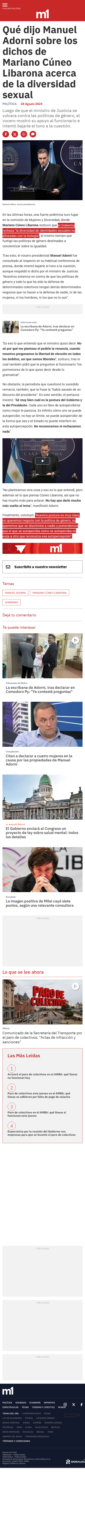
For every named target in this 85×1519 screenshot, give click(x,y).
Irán (19, 1427)
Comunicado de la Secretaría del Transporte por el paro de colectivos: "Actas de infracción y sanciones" (42, 1037)
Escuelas (28, 1431)
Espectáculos (10, 1407)
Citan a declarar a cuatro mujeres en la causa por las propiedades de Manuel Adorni (39, 760)
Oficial (5, 1028)
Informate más (29, 322)
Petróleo (7, 1427)
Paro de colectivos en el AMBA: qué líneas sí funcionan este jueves (37, 1114)
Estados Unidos (45, 1418)
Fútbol (29, 1418)
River (47, 1413)
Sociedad (20, 1402)
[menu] (7, 4)
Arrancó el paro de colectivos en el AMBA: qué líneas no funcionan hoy (42, 1076)
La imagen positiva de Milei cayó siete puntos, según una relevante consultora (40, 903)
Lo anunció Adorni (15, 824)
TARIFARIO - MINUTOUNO (14, 1457)
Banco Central (11, 1422)
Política (9, 104)
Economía (35, 1402)
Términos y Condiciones (16, 1441)
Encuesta (11, 896)
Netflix (55, 1427)
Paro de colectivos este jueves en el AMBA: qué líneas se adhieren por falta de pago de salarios (39, 1095)
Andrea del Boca (12, 1436)
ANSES (26, 1422)
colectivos (41, 1427)
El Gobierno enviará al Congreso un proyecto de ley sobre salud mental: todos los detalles (42, 832)
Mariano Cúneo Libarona (50, 592)
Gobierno (11, 602)
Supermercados (31, 1413)
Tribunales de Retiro (16, 683)
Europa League (53, 1422)
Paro (50, 1431)
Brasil (40, 1431)
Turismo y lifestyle (43, 1407)
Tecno (25, 1407)
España (37, 1422)
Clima (28, 1427)
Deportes (49, 1402)
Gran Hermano (10, 1431)
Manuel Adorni (15, 592)
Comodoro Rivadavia (37, 1436)
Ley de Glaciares (12, 1418)
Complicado (12, 751)
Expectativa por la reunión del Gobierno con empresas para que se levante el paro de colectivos (42, 1133)
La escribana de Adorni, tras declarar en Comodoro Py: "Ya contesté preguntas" (47, 328)
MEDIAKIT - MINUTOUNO (13, 1454)
